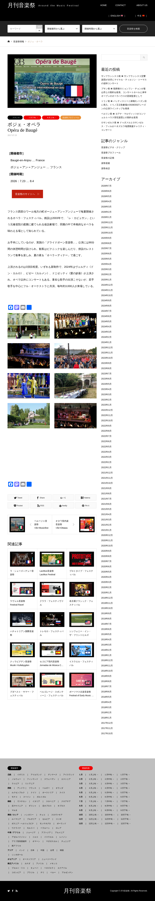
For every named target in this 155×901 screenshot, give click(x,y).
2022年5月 (106, 446)
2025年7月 (106, 248)
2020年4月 (106, 577)
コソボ (58, 819)
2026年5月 (106, 196)
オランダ (59, 788)
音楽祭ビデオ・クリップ (113, 147)
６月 (81, 797)
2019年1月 (106, 655)
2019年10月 (107, 608)
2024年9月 (106, 300)
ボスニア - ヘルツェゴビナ (23, 823)
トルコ (35, 837)
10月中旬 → (110, 815)
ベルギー (46, 788)
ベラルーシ (45, 828)
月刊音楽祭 (77, 891)
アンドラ (20, 788)
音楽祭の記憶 (107, 158)
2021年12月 (107, 472)
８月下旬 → (125, 806)
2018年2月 (106, 712)
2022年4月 (106, 452)
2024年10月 (107, 295)
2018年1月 (106, 717)
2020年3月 (106, 582)
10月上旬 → (94, 815)
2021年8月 (106, 493)
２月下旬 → (125, 779)
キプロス (61, 806)
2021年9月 (106, 488)
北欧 (10, 775)
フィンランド (32, 779)
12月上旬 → (94, 823)
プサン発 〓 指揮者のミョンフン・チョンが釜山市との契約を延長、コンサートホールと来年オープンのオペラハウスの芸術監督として (124, 92)
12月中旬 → (110, 823)
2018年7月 (106, 686)
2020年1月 (106, 592)
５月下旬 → (125, 792)
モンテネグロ (45, 823)
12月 (82, 823)
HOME (103, 5)
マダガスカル (50, 841)
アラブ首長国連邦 (19, 841)
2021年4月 (106, 514)
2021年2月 (106, 525)
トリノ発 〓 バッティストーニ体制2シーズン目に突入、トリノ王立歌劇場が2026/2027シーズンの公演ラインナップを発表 (124, 105)
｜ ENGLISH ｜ (117, 16)
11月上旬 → (94, 819)
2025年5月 (106, 259)
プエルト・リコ (18, 868)
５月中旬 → (109, 792)
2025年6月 (106, 253)
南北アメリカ (14, 863)
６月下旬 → (125, 797)
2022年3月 (106, 457)
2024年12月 (107, 285)
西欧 (10, 788)
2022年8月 (106, 431)
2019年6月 (106, 629)
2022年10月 (107, 420)
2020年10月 (107, 545)
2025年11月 (107, 227)
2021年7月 (106, 498)
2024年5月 (106, 321)
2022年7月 (106, 436)
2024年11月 (107, 290)
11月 (82, 819)
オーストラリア (29, 859)
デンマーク (52, 775)
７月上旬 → (93, 801)
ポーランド (61, 823)
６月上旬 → (93, 797)
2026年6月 (106, 191)
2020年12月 (107, 535)
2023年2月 (106, 399)
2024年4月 (106, 326)
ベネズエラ (47, 868)
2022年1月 (106, 467)
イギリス (21, 775)
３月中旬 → (109, 783)
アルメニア (59, 832)
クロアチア (65, 801)
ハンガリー (28, 815)
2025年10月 (107, 232)
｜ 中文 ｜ (141, 16)
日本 (32, 850)
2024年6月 (106, 316)
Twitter (9, 891)
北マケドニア (17, 806)
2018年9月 (106, 676)
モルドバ (30, 828)
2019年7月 (106, 624)
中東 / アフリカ (15, 832)
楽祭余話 (105, 168)
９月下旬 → (125, 810)
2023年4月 (106, 389)
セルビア (46, 819)
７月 (81, 801)
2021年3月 (106, 519)
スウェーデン (49, 779)
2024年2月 (106, 337)
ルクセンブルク (18, 792)
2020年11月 (107, 540)
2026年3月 (106, 206)
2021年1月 (106, 530)
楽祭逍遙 (105, 163)
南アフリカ (16, 846)
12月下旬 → (126, 823)
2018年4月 (106, 702)
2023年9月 (106, 363)
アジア (11, 850)
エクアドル (61, 868)
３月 (81, 783)
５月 (81, 792)
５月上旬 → (93, 792)
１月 (81, 775)
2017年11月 (107, 728)
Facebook (13, 891)
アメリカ (39, 863)
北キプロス (47, 806)
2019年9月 (106, 613)
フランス (16, 118)
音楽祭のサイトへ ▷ (27, 194)
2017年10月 (107, 733)
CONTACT (120, 5)
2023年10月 (107, 358)
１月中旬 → (109, 775)
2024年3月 (106, 332)
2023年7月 (106, 373)
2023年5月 (106, 384)
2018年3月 (106, 707)
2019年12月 (107, 598)
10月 (82, 815)
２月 (81, 779)
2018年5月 (106, 697)
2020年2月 (106, 587)
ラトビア (15, 783)
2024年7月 (106, 311)
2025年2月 (106, 274)
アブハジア (45, 832)
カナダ (27, 863)
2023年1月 (106, 405)
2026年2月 (106, 212)
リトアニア (29, 783)
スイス (62, 792)
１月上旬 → (93, 775)
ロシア (58, 828)
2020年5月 (106, 571)
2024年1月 (106, 342)
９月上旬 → (93, 810)
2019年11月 (107, 603)
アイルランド (36, 775)
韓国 (61, 850)
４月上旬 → (93, 788)
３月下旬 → (125, 783)
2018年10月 (107, 671)
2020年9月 (106, 551)
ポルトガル (41, 797)
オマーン (36, 841)
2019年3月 (106, 644)
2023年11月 (107, 352)
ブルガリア (31, 819)
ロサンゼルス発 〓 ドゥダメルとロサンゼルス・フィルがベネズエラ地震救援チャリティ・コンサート (124, 126)
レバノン (63, 837)
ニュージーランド (49, 859)
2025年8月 (106, 243)
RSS (17, 891)
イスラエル (48, 837)
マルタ (14, 810)
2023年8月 (106, 368)
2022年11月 (107, 415)
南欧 (10, 801)
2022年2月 (106, 462)
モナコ (14, 797)
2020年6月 (106, 566)
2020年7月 (106, 561)
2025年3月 (106, 269)
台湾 (52, 850)
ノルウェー (16, 779)
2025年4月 (106, 264)
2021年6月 (106, 504)
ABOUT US (143, 5)
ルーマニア (16, 819)
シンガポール (17, 855)
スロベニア (50, 801)
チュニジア (65, 841)
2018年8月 (106, 681)
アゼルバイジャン (19, 837)
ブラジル (30, 872)
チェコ (42, 815)
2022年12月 (107, 410)
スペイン (27, 797)
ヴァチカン (21, 801)
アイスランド (67, 775)
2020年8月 (106, 556)
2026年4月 (106, 201)
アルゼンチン (66, 872)
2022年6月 (106, 441)
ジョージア (30, 832)
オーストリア (48, 792)
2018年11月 (107, 665)
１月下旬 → (125, 775)
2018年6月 (106, 691)
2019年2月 (106, 650)
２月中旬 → (109, 779)
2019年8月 (106, 618)
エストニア (65, 779)
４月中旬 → (109, 788)
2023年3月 (106, 394)
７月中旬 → (109, 801)
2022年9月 (106, 425)
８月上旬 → (51, 118)
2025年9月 (106, 238)
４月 (81, 788)
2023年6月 (106, 378)
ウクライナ (16, 828)
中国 (42, 850)
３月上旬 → (93, 783)
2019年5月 (106, 634)
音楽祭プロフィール (70, 118)
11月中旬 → (110, 819)
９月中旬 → (109, 810)
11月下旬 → (126, 819)
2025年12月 (107, 222)
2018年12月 (107, 660)
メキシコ (53, 863)
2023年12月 (107, 347)
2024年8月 (106, 305)
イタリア (36, 801)
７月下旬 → (33, 118)
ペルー (53, 872)
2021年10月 (107, 483)
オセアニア (13, 859)
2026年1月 (106, 217)
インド (22, 850)
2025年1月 (106, 279)
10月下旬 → (126, 815)
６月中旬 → (109, 797)
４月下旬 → (125, 788)
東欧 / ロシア (14, 815)
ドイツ (33, 792)
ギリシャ (32, 806)
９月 (81, 810)
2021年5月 (106, 509)
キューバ (34, 868)
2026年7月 (106, 186)
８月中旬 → (109, 806)
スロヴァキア (56, 815)
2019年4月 (106, 639)
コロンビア (16, 872)
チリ (42, 872)
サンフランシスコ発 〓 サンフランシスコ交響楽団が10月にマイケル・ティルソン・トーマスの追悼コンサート (124, 80)
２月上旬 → (93, 779)
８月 (81, 806)
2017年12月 (107, 723)
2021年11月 (107, 478)
